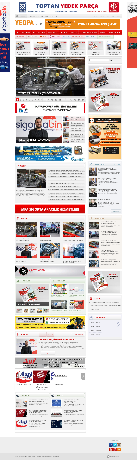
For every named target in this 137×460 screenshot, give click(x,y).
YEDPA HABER (26, 32)
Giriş (108, 16)
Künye (112, 16)
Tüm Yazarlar (116, 211)
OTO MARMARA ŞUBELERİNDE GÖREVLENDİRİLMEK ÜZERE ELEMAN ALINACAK (41, 381)
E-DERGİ (102, 32)
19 (79, 100)
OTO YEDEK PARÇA (39, 32)
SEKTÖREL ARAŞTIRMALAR (88, 32)
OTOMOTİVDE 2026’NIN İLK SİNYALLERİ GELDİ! (64, 196)
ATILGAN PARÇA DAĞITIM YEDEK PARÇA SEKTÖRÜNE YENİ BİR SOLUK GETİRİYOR (76, 297)
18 (75, 100)
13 (56, 100)
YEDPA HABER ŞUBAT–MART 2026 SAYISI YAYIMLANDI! (66, 199)
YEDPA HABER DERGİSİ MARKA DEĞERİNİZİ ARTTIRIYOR (38, 400)
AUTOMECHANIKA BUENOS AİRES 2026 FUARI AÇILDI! (66, 173)
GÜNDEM (74, 32)
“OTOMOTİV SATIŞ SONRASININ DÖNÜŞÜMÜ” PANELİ (73, 421)
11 (48, 100)
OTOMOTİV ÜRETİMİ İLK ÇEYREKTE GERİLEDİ (43, 16)
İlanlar (44, 36)
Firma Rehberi (56, 36)
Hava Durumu (79, 36)
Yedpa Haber (22, 456)
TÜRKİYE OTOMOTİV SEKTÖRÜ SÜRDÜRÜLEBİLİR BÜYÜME (107, 179)
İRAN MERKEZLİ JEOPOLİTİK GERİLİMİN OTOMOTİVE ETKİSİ (66, 190)
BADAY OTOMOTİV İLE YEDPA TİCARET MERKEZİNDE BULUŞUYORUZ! (73, 411)
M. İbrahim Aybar (93, 195)
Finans (67, 36)
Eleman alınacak (59, 378)
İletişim (118, 16)
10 (44, 100)
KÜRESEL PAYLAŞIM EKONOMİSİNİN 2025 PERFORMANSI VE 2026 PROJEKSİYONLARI (108, 201)
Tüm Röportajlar (79, 334)
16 (67, 100)
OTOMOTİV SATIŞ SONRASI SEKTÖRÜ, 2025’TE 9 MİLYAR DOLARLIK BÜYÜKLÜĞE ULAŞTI (66, 194)
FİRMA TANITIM (114, 32)
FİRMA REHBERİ (53, 32)
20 (83, 100)
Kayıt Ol (102, 16)
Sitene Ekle (95, 16)
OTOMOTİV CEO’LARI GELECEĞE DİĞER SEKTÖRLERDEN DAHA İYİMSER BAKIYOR (63, 184)
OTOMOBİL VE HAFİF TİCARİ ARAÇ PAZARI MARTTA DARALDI (65, 177)
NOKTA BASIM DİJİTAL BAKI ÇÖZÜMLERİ (58, 296)
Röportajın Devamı (48, 353)
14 (60, 100)
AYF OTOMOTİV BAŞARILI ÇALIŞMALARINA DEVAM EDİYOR (59, 312)
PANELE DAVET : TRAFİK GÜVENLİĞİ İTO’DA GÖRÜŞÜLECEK (71, 401)
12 (52, 100)
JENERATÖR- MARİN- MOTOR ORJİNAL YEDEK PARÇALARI (76, 312)
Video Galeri (33, 36)
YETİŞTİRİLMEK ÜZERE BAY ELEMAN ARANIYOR (24, 379)
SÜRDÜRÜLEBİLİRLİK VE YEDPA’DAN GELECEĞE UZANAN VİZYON (64, 187)
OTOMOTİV (64, 32)
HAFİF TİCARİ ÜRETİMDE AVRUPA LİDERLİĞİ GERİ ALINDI (65, 181)
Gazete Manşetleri (106, 36)
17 (71, 100)
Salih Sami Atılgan (93, 174)
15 (64, 100)
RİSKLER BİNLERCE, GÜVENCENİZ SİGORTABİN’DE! (110, 251)
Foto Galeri (21, 36)
